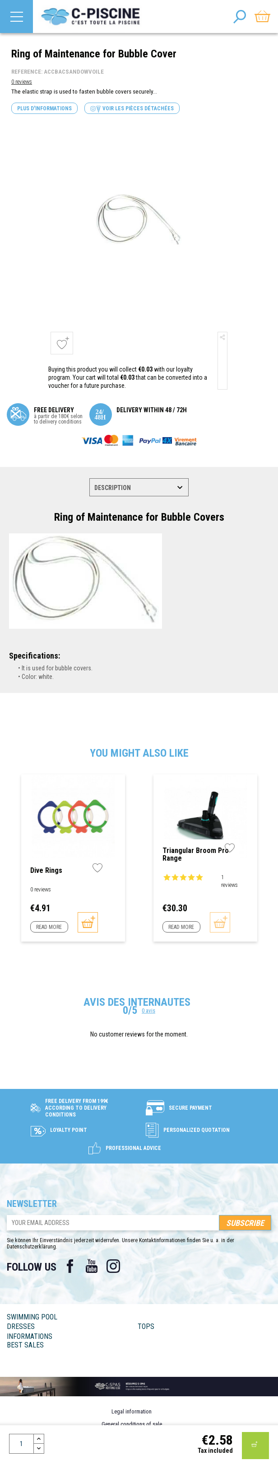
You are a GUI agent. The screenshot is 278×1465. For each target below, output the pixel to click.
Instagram (113, 1266)
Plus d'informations (44, 108)
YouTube (92, 1266)
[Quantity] (21, 1444)
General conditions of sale (132, 1424)
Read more (49, 927)
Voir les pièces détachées (132, 108)
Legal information (131, 1411)
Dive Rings (46, 871)
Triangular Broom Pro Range (195, 854)
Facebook (70, 1266)
